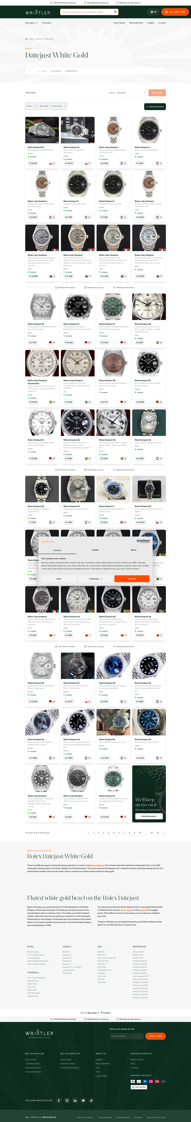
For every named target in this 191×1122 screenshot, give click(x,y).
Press (98, 1071)
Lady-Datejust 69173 (141, 976)
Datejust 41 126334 (140, 997)
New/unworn (56, 71)
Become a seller (67, 1063)
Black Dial (101, 955)
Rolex (32, 39)
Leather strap (32, 996)
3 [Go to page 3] (103, 833)
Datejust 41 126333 (140, 994)
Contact (162, 22)
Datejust (39, 39)
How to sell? (65, 1059)
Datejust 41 (66, 961)
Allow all (132, 579)
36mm (130, 910)
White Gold (49, 39)
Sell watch (46, 22)
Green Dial (102, 976)
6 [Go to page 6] (119, 833)
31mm (123, 910)
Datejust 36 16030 (140, 967)
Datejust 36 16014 (140, 964)
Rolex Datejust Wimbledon (38, 961)
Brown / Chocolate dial (107, 958)
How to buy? (31, 1059)
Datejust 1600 (138, 952)
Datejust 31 (66, 955)
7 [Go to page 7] (124, 833)
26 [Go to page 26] (158, 833)
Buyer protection (33, 1067)
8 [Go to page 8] (129, 833)
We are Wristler (136, 22)
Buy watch (31, 22)
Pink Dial (101, 979)
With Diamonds (33, 993)
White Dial (102, 967)
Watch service (137, 1059)
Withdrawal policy (123, 1117)
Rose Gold (31, 987)
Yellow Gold (32, 984)
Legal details (101, 1075)
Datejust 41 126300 (140, 991)
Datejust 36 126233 (140, 985)
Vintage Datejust (34, 958)
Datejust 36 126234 (140, 988)
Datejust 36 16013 (140, 961)
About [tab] (133, 550)
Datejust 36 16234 (140, 973)
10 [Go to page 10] (140, 833)
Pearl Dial (101, 964)
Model (44, 106)
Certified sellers (32, 1063)
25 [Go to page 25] (152, 833)
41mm (142, 910)
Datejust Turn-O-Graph (71, 967)
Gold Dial (101, 973)
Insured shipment (33, 1071)
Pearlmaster (67, 973)
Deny (59, 579)
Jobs (98, 1067)
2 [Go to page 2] (98, 833)
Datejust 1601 (138, 955)
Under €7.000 (71, 71)
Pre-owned (42, 71)
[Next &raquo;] (163, 833)
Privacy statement (105, 1117)
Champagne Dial (104, 970)
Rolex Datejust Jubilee (36, 964)
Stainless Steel (33, 981)
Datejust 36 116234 (140, 979)
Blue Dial (101, 952)
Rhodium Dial (103, 961)
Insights (150, 22)
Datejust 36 (67, 958)
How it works (119, 22)
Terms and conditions (85, 1117)
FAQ (133, 1063)
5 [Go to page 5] (113, 833)
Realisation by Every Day (156, 1117)
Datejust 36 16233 (140, 970)
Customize (95, 579)
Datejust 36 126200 (140, 982)
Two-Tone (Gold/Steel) (36, 978)
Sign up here (155, 1036)
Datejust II (66, 964)
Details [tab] (95, 550)
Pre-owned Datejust (35, 955)
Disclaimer (138, 1117)
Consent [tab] (57, 550)
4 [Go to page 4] (108, 833)
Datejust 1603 (138, 958)
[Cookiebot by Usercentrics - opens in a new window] (139, 541)
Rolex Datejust (97, 865)
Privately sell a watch (69, 1067)
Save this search (155, 106)
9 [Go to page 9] (134, 833)
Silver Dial (101, 982)
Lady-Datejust (68, 970)
